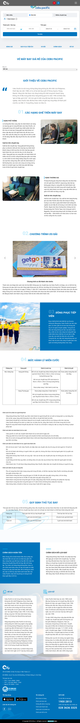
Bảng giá (9, 46)
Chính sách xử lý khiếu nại (43, 709)
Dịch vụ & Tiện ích (27, 46)
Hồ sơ (72, 46)
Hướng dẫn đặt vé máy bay (43, 704)
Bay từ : (5, 67)
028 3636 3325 (68, 707)
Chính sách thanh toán (42, 706)
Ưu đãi (43, 46)
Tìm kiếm (40, 34)
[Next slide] (75, 258)
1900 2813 (65, 701)
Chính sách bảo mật (41, 701)
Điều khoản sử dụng (41, 698)
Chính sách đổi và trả (41, 712)
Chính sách (57, 46)
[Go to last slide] (5, 258)
